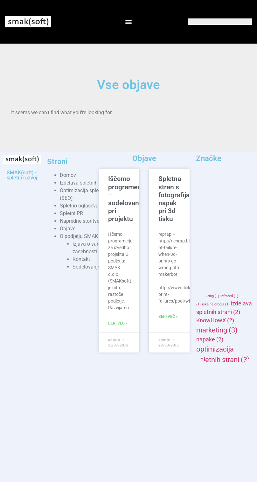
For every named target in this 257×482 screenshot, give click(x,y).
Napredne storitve (79, 221)
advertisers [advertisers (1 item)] (213, 197)
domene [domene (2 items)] (211, 264)
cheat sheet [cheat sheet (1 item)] (231, 248)
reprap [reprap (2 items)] (208, 397)
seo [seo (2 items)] (231, 397)
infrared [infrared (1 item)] (229, 296)
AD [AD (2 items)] (220, 188)
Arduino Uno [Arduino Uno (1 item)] (208, 233)
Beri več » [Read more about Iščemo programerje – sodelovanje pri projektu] (118, 323)
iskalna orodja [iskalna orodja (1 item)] (216, 304)
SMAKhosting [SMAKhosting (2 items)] (217, 405)
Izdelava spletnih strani (86, 183)
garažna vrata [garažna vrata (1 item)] (209, 280)
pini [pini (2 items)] (204, 377)
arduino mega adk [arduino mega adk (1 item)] (226, 223)
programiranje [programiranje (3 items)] (223, 387)
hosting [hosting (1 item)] (210, 296)
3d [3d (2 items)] (203, 188)
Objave (67, 229)
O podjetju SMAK (79, 236)
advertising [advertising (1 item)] (237, 197)
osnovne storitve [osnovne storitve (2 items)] (221, 369)
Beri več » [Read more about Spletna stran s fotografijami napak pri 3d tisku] (168, 316)
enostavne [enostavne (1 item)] (207, 272)
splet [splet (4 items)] (211, 428)
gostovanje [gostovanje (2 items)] (214, 287)
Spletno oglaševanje (82, 206)
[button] (128, 22)
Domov (68, 175)
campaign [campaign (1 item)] (206, 248)
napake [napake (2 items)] (209, 339)
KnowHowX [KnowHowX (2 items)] (215, 320)
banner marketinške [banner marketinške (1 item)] (220, 240)
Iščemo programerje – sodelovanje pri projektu (126, 199)
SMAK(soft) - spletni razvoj (22, 175)
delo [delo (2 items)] (205, 255)
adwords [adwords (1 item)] (205, 209)
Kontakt (81, 259)
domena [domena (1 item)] (226, 256)
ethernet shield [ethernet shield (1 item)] (233, 272)
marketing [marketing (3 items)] (217, 330)
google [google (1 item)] (232, 280)
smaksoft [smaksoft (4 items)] (219, 415)
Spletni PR (71, 213)
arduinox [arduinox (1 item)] (231, 233)
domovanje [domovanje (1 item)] (238, 264)
